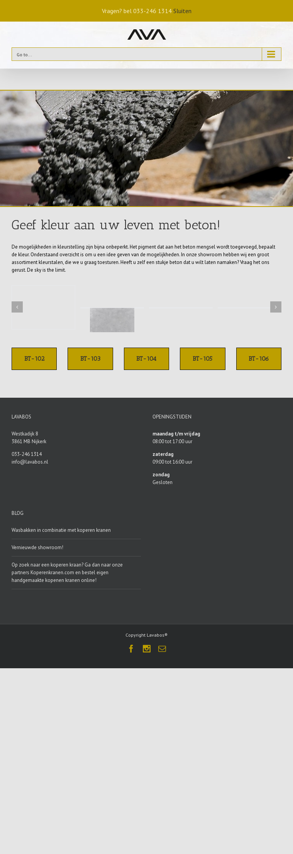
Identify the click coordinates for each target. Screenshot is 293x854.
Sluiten (182, 11)
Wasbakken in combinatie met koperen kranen (61, 530)
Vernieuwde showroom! (37, 547)
